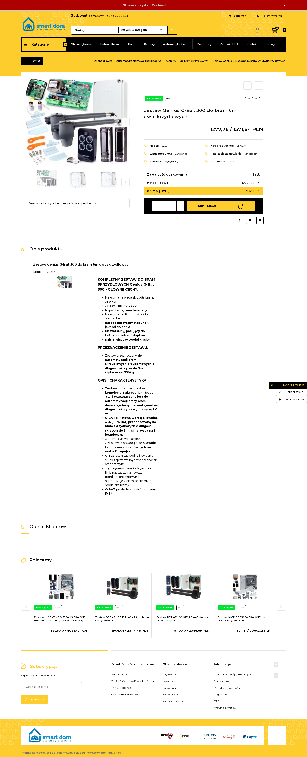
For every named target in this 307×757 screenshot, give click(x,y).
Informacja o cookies (35, 752)
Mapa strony (221, 681)
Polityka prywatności (227, 687)
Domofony (204, 44)
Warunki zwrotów (225, 707)
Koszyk (271, 44)
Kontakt (252, 44)
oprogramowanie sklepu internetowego (79, 752)
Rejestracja (169, 681)
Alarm (131, 44)
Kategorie (36, 44)
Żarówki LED (229, 44)
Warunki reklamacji (174, 701)
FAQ (217, 701)
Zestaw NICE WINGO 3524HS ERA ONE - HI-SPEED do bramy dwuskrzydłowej (61, 619)
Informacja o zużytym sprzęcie (232, 674)
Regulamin (221, 694)
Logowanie (169, 674)
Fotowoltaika (109, 44)
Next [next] (125, 182)
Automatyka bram (175, 44)
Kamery (149, 44)
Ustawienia (169, 687)
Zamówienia (170, 694)
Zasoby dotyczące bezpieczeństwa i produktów (62, 203)
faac (231, 161)
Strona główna (81, 44)
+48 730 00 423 (121, 687)
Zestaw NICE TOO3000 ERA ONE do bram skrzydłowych (241, 619)
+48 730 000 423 (116, 15)
